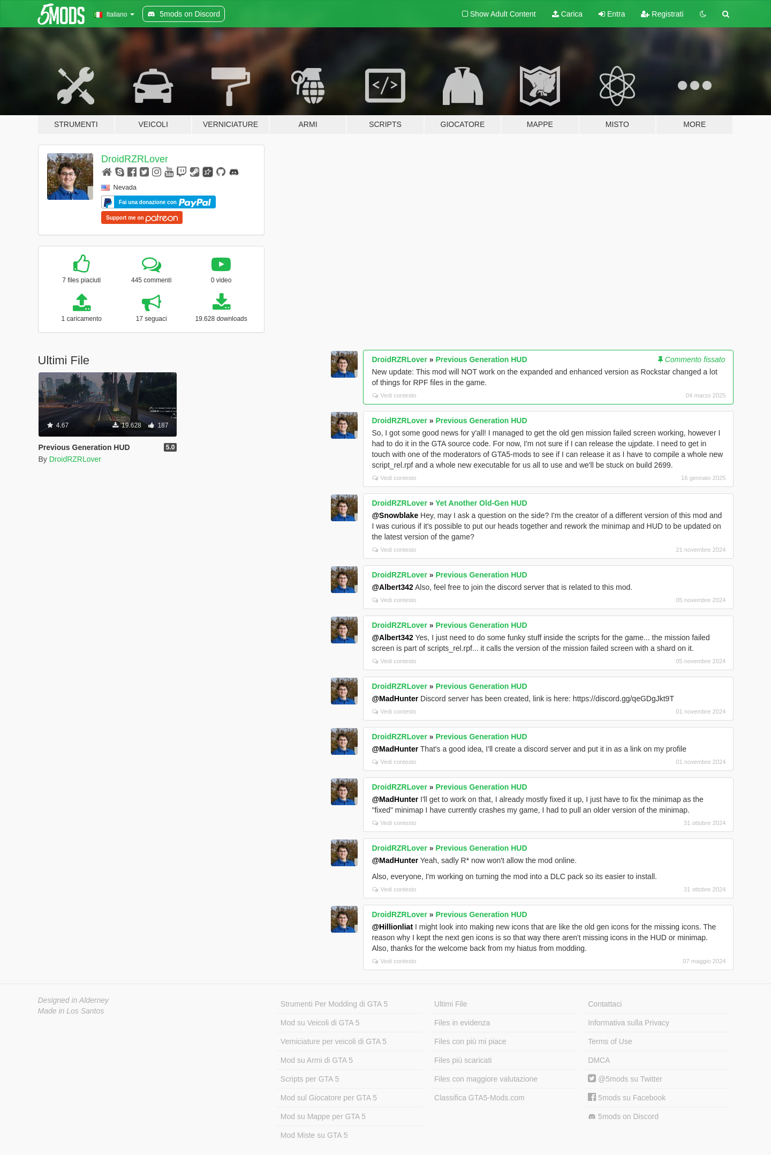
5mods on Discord (623, 1116)
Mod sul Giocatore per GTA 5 (329, 1097)
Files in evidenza (462, 1022)
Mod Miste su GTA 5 (314, 1135)
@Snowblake (395, 515)
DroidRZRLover (134, 159)
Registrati (662, 14)
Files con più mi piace (470, 1041)
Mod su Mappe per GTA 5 (323, 1116)
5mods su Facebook (627, 1097)
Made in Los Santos (71, 1011)
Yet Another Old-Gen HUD (481, 503)
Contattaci (605, 1004)
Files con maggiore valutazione (486, 1079)
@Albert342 (392, 587)
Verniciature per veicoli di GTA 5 (334, 1041)
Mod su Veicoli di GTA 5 (320, 1022)
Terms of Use (610, 1041)
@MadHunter (395, 698)
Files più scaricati (463, 1060)
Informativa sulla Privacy (628, 1022)
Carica (567, 14)
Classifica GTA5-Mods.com (479, 1097)
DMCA (599, 1060)
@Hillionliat (392, 926)
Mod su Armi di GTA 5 (317, 1060)
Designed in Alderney (73, 1000)
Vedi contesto (394, 395)
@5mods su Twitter (625, 1079)
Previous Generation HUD (481, 359)
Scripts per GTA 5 (310, 1079)
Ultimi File (450, 1004)
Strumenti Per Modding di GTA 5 (334, 1004)
